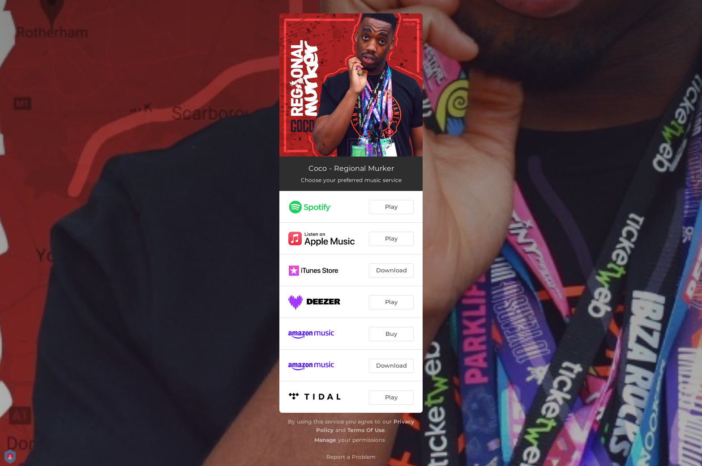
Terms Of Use (366, 430)
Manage (325, 439)
